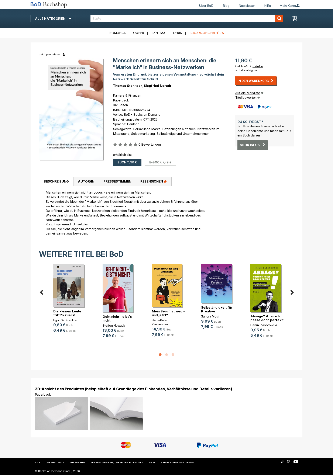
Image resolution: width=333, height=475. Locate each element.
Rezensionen (153, 181)
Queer (138, 33)
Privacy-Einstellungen (177, 462)
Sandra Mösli (210, 316)
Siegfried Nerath (157, 86)
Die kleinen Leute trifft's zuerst (67, 313)
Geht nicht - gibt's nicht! (117, 318)
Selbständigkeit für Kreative (216, 309)
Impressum (77, 462)
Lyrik (177, 33)
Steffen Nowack (114, 325)
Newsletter (247, 6)
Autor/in (86, 181)
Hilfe (267, 6)
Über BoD (206, 6)
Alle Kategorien (53, 19)
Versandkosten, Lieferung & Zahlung (116, 462)
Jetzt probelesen (50, 54)
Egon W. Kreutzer (65, 320)
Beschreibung (56, 181)
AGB (37, 462)
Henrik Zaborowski (263, 325)
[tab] (56, 181)
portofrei (257, 66)
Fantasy (159, 33)
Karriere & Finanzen (127, 95)
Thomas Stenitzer (127, 86)
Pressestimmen (117, 181)
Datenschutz (55, 462)
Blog (226, 6)
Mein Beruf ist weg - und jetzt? (168, 313)
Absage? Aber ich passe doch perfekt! (267, 318)
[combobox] (187, 18)
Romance (117, 33)
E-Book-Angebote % (207, 33)
